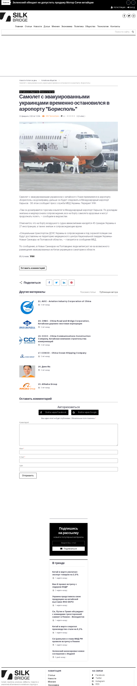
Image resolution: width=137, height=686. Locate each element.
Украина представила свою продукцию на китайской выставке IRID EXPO (66, 563)
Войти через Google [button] (87, 376)
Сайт (21, 429)
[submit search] (133, 32)
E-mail (22, 421)
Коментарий (24, 386)
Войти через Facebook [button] (55, 376)
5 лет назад (43, 310)
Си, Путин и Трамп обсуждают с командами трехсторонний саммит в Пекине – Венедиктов (68, 578)
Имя (21, 412)
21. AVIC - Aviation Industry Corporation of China (51, 304)
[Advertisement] (68, 56)
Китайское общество (49, 80)
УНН (32, 256)
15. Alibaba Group (98, 343)
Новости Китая (47, 92)
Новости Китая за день (28, 80)
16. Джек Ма (44, 343)
